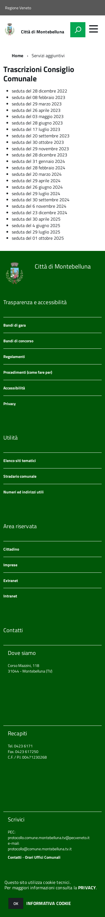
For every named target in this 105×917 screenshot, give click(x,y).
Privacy (9, 403)
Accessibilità (14, 388)
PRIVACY (87, 887)
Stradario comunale (19, 476)
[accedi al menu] (93, 28)
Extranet (10, 580)
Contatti (15, 857)
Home (18, 55)
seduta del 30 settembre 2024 (40, 199)
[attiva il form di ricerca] (77, 29)
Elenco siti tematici (19, 460)
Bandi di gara (14, 325)
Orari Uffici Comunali (42, 857)
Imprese (10, 565)
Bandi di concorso (18, 341)
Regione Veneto (18, 8)
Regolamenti (14, 356)
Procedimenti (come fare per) (27, 372)
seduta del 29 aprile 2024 (36, 180)
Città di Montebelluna (42, 31)
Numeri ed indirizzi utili (23, 492)
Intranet (10, 596)
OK (15, 903)
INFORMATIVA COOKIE (48, 903)
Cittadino (11, 549)
